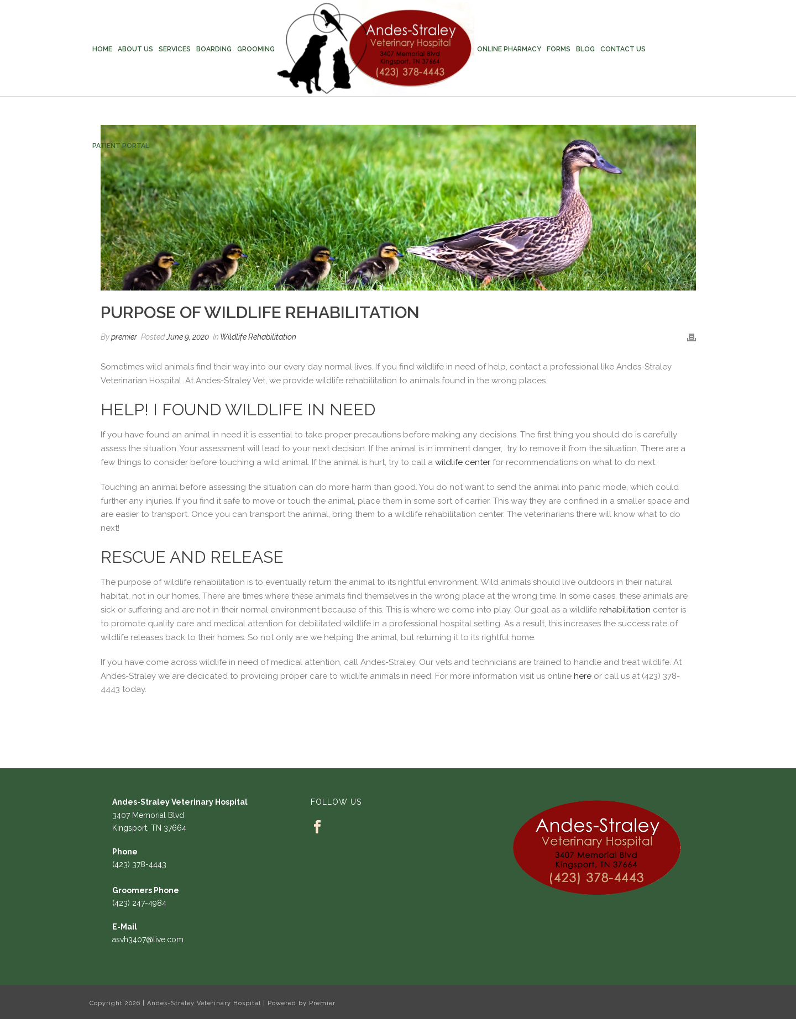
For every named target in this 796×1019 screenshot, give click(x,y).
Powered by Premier (302, 1003)
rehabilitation (625, 610)
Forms (558, 49)
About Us (135, 49)
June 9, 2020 (187, 336)
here (582, 676)
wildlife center (462, 462)
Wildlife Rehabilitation (258, 336)
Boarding (214, 49)
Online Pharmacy (509, 49)
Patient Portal (120, 146)
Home (102, 49)
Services (175, 49)
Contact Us (623, 49)
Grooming (256, 49)
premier (124, 336)
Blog (585, 49)
